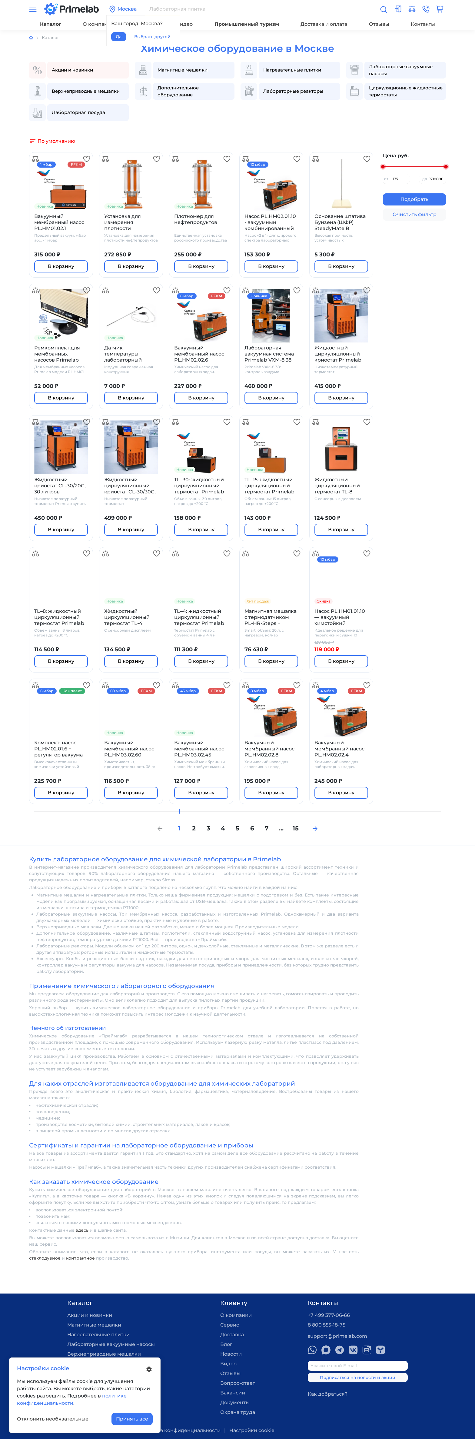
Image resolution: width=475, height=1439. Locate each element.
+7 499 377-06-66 (329, 1315)
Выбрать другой (152, 36)
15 (296, 828)
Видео (184, 24)
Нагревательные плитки (98, 1334)
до (424, 178)
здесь (82, 1230)
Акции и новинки (89, 1315)
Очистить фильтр (415, 214)
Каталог (50, 24)
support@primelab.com (337, 1336)
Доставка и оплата (324, 24)
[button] (426, 9)
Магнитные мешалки (94, 1325)
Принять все (132, 1419)
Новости (231, 1354)
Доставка (232, 1334)
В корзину (61, 266)
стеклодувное (45, 1258)
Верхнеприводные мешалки (104, 1354)
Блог (226, 1344)
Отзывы (379, 24)
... (281, 828)
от (386, 178)
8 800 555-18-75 (326, 1325)
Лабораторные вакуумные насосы (111, 1344)
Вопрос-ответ (237, 1383)
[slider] (383, 167)
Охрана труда (237, 1412)
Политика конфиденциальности (179, 1430)
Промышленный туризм (246, 24)
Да (118, 36)
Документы (235, 1402)
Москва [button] (123, 9)
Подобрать (414, 199)
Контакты (423, 24)
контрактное (80, 1258)
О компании (98, 24)
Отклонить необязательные (52, 1419)
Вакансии (232, 1393)
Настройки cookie (251, 1430)
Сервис (229, 1325)
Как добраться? (327, 1394)
